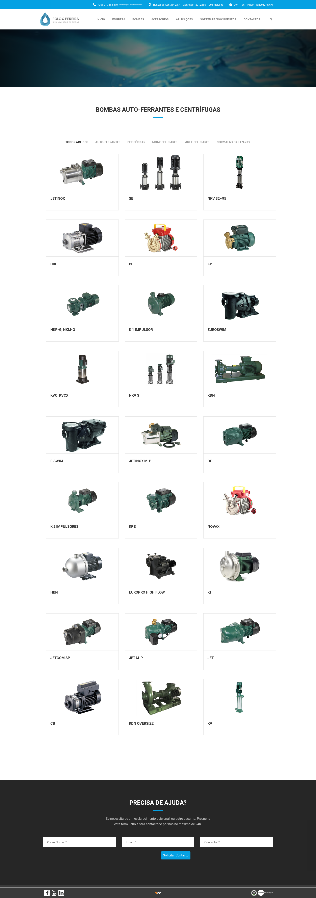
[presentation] (66, 857)
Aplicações (184, 19)
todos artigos (76, 142)
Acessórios (160, 19)
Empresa (118, 19)
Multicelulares (196, 142)
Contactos (252, 19)
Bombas (138, 19)
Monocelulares (164, 142)
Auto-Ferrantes (107, 142)
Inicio (101, 19)
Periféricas (136, 142)
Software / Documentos (218, 19)
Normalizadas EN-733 (233, 142)
